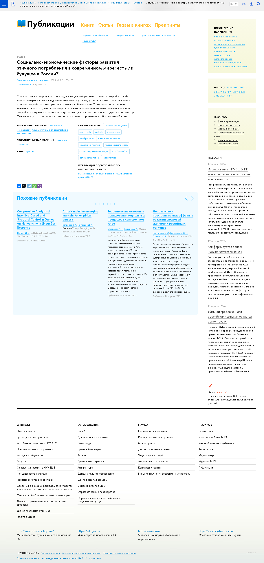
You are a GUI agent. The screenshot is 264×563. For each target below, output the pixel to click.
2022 (229, 92)
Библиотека (206, 431)
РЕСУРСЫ (206, 425)
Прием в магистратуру (91, 461)
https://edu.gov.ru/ (89, 531)
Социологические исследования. (34, 80)
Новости (215, 158)
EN (236, 4)
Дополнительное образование (96, 473)
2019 (216, 95)
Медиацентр (206, 455)
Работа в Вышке (26, 516)
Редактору (251, 552)
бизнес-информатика (225, 36)
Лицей (81, 431)
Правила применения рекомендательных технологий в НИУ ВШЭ (52, 558)
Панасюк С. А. (160, 236)
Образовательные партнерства (96, 491)
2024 (217, 92)
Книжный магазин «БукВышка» (216, 443)
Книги (88, 25)
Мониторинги (146, 443)
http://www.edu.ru (149, 531)
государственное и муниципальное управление (229, 42)
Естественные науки (229, 125)
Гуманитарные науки (228, 121)
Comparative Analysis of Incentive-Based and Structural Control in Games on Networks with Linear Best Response (36, 219)
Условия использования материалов (81, 553)
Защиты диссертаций (150, 455)
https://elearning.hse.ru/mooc (216, 531)
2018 (223, 95)
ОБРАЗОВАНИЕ (88, 425)
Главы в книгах (134, 25)
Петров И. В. (23, 233)
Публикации (50, 23)
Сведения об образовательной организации (43, 495)
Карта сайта (95, 558)
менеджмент (235, 62)
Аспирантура (85, 467)
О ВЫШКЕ (24, 425)
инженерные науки (224, 51)
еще (229, 95)
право (217, 66)
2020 (242, 92)
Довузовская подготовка (93, 437)
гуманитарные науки (225, 47)
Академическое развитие (153, 461)
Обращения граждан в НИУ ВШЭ (36, 467)
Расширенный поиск (124, 35)
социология (228, 66)
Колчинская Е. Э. (161, 233)
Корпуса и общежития (30, 455)
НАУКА (143, 425)
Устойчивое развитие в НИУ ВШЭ (37, 443)
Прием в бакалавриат (90, 449)
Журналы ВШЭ (207, 461)
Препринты (167, 25)
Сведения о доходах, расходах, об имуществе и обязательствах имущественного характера (45, 487)
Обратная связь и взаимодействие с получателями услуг (99, 499)
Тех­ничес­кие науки (228, 143)
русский (30, 151)
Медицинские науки (228, 128)
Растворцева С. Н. (179, 233)
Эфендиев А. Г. (115, 228)
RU (231, 4)
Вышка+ (82, 455)
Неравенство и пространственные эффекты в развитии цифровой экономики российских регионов (173, 219)
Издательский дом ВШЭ (213, 437)
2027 (229, 87)
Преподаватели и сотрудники (35, 449)
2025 (241, 87)
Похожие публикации (42, 198)
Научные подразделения (152, 431)
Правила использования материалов (157, 35)
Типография (206, 449)
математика (220, 62)
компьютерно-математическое (223, 56)
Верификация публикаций (95, 35)
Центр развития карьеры (92, 479)
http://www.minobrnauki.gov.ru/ (35, 531)
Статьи (105, 25)
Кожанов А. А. (131, 228)
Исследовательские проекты (155, 437)
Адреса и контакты (50, 553)
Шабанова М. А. (24, 84)
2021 (235, 92)
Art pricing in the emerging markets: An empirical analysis (80, 215)
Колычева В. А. (70, 224)
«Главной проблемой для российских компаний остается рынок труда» (230, 316)
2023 (223, 92)
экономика (241, 66)
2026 (235, 87)
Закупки (21, 461)
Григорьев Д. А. (85, 224)
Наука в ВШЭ (89, 40)
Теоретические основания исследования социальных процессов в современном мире (126, 217)
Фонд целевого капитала (32, 473)
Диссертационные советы (154, 449)
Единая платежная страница (33, 510)
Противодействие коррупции (35, 479)
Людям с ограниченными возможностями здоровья (41, 503)
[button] (96, 204)
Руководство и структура (32, 437)
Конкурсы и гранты (149, 467)
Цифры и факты (26, 431)
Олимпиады (84, 443)
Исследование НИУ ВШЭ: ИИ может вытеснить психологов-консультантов (229, 174)
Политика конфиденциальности (119, 553)
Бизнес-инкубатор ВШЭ (92, 485)
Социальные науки (228, 139)
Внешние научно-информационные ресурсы (164, 473)
